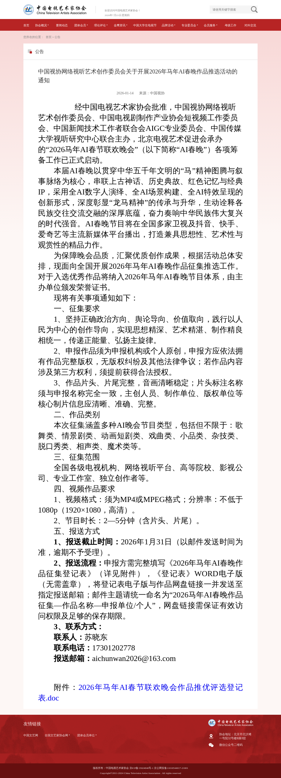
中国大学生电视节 (145, 25)
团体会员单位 (87, 735)
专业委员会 (190, 25)
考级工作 (230, 25)
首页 (26, 25)
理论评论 (101, 25)
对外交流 (250, 25)
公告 (57, 37)
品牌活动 (169, 25)
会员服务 (211, 25)
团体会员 (81, 25)
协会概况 (42, 25)
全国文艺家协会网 (58, 735)
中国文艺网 (30, 735)
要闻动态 (62, 25)
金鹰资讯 (121, 25)
